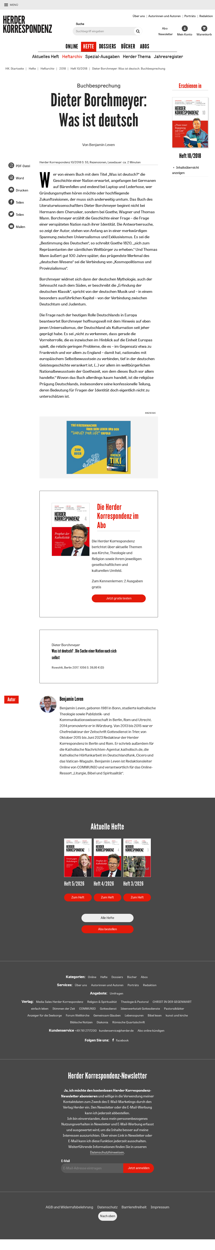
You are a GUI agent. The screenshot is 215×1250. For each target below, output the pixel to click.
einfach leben (39, 1009)
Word (20, 178)
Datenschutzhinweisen (107, 1152)
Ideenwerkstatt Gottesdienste (140, 1009)
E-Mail (65, 1161)
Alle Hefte (107, 918)
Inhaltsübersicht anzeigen (185, 170)
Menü (14, 5)
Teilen (20, 202)
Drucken (22, 190)
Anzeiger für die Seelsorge (44, 1015)
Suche (80, 24)
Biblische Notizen (81, 1022)
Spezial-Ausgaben (102, 56)
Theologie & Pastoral (135, 1002)
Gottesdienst (108, 1009)
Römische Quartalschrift (128, 1022)
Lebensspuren (134, 1015)
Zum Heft (77, 897)
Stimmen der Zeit (64, 1009)
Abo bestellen (107, 929)
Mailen (20, 227)
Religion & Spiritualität (102, 1002)
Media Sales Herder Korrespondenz (59, 1002)
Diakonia (102, 1022)
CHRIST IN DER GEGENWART (172, 1002)
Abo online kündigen (151, 1030)
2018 (62, 68)
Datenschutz (107, 1207)
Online (72, 46)
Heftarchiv (72, 56)
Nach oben (107, 1216)
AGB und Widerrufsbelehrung (69, 1207)
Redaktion (206, 16)
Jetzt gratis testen (118, 598)
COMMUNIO (87, 1009)
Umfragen (116, 993)
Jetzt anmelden (138, 1168)
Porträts (190, 16)
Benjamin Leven (102, 144)
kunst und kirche (177, 1015)
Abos (144, 46)
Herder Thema (137, 56)
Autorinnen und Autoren (164, 16)
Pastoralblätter (174, 1009)
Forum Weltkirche (77, 1015)
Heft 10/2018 (79, 68)
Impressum (160, 1207)
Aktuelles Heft (45, 56)
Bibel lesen (155, 1015)
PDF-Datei (23, 166)
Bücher (128, 46)
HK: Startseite (14, 68)
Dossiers (107, 46)
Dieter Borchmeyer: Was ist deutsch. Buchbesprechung (128, 68)
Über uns (139, 16)
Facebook (122, 1040)
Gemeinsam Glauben (107, 1015)
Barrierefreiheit (134, 1207)
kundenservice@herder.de (116, 1030)
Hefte (88, 46)
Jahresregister (168, 56)
